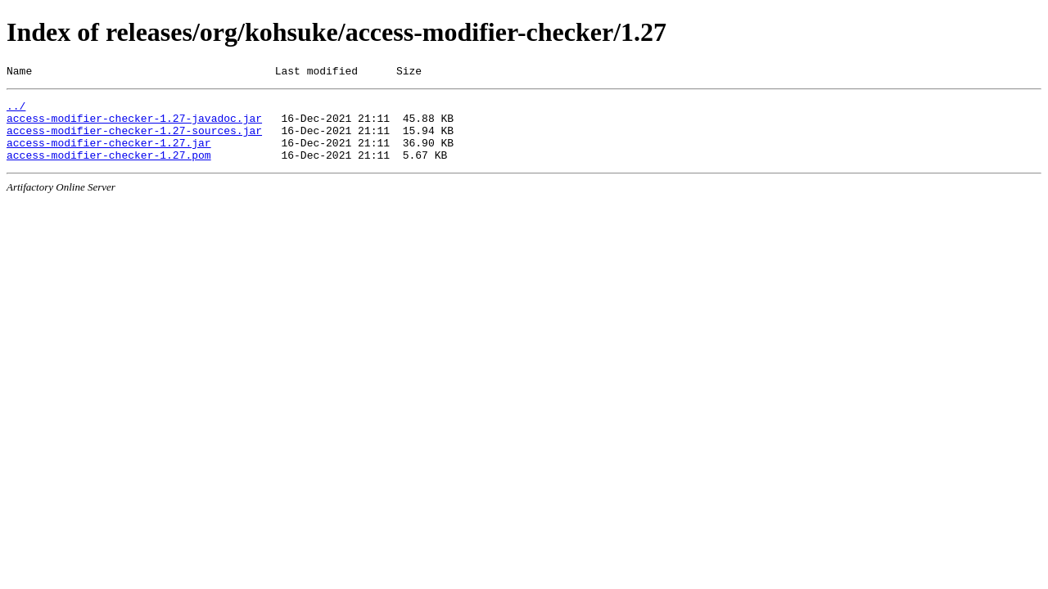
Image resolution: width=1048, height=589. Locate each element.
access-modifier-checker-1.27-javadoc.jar (134, 125)
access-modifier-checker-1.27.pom (109, 169)
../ (16, 110)
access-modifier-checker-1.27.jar (109, 154)
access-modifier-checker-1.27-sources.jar (134, 140)
